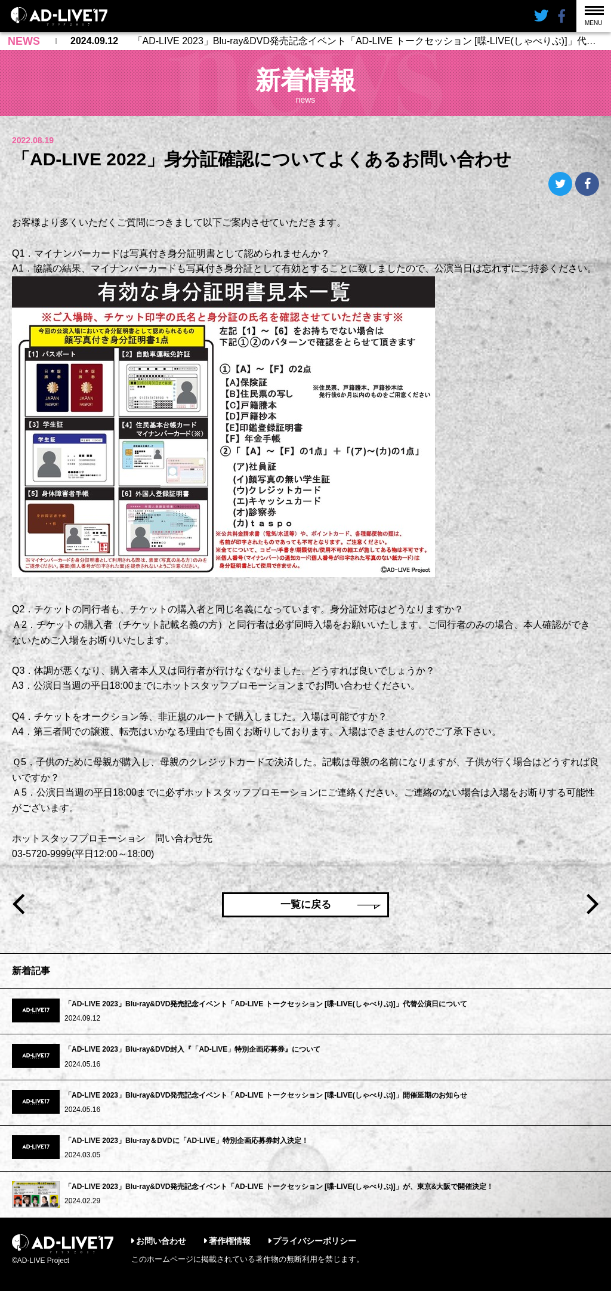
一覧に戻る (305, 904)
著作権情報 (230, 1241)
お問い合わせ (161, 1241)
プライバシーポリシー (314, 1241)
